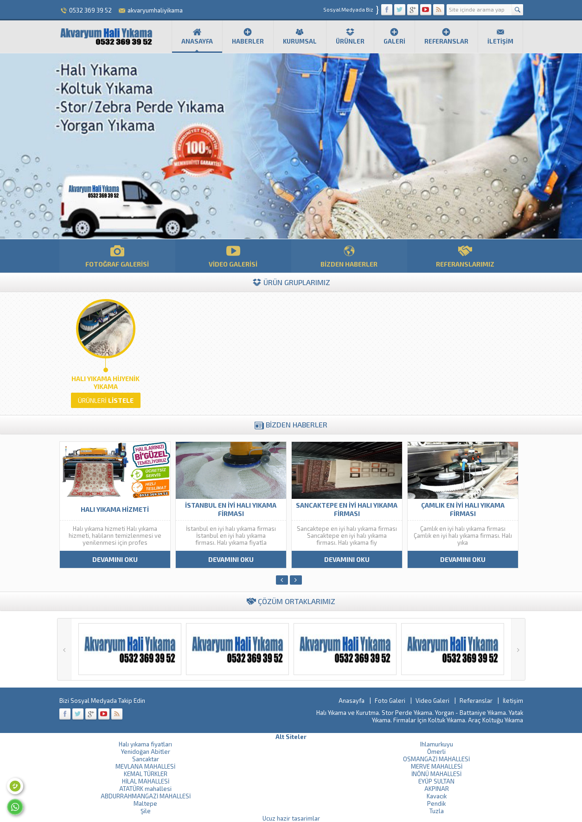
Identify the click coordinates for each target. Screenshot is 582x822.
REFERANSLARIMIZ (465, 256)
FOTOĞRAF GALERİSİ (117, 256)
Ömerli (436, 751)
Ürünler (350, 36)
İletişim (500, 36)
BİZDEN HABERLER (349, 256)
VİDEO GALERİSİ (233, 256)
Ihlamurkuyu (436, 744)
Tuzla (436, 811)
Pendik (436, 803)
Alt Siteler (291, 736)
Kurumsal (300, 36)
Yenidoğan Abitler (145, 751)
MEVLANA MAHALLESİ (145, 766)
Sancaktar (145, 759)
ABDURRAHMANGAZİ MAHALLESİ (146, 796)
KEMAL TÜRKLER (145, 773)
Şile (146, 811)
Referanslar (446, 36)
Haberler (248, 36)
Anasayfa (197, 36)
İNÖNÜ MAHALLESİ (436, 773)
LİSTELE (106, 400)
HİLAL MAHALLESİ (145, 781)
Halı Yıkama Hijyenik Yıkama (105, 382)
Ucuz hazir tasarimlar (291, 818)
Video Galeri (432, 700)
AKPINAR (436, 788)
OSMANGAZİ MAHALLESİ (436, 759)
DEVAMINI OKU (115, 559)
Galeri (394, 36)
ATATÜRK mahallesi (145, 788)
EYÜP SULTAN (436, 781)
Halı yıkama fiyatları (145, 744)
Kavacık (437, 796)
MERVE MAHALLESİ (436, 766)
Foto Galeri (390, 700)
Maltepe (145, 803)
